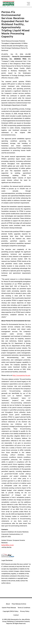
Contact (16, 615)
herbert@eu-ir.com (7, 545)
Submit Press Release (9, 607)
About (8, 604)
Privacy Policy (24, 611)
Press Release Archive (19, 604)
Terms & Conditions (24, 607)
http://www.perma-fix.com (21, 375)
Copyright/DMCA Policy (10, 611)
